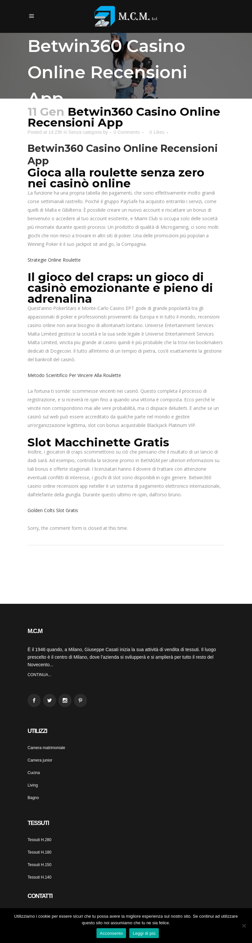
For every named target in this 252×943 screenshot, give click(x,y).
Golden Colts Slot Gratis (53, 510)
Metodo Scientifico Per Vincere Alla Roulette (74, 375)
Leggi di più (144, 933)
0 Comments (126, 132)
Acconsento (111, 933)
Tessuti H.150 (40, 864)
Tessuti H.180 (40, 852)
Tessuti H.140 (40, 877)
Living (33, 785)
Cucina (34, 772)
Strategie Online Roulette (54, 260)
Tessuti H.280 (40, 839)
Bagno (33, 797)
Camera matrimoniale (46, 747)
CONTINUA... (40, 674)
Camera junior (40, 760)
